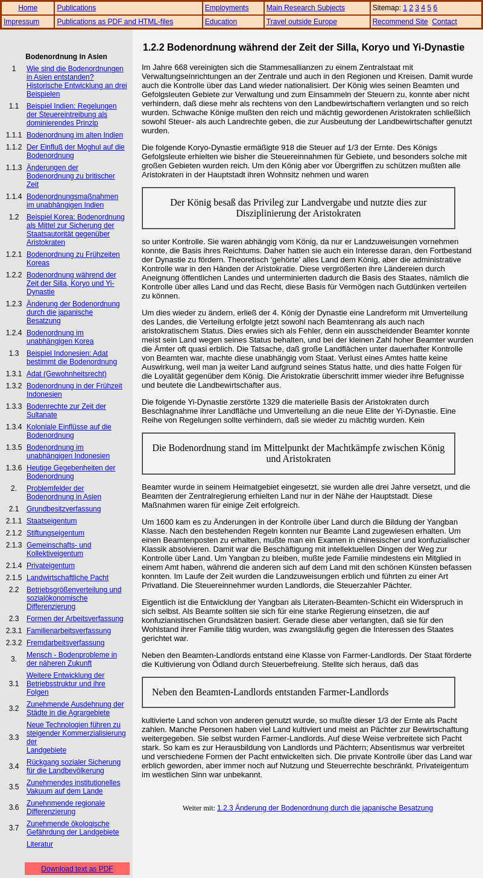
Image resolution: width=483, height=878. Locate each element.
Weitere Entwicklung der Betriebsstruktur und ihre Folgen (66, 683)
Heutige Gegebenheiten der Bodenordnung (71, 472)
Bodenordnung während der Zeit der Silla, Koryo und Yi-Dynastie (71, 283)
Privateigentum (51, 565)
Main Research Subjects (306, 8)
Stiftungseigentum (55, 533)
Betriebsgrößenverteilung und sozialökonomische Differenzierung (74, 598)
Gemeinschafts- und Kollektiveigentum (59, 549)
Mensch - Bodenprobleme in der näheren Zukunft (72, 659)
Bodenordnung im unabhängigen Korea (60, 337)
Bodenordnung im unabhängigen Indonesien (68, 451)
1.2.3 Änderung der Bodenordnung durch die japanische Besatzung (325, 808)
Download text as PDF (77, 869)
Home (27, 8)
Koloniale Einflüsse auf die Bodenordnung (69, 431)
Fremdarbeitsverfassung (65, 643)
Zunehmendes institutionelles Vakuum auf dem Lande (73, 787)
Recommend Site (400, 21)
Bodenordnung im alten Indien (75, 135)
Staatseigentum (52, 521)
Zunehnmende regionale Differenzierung (66, 807)
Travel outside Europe (302, 21)
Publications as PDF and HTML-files (115, 21)
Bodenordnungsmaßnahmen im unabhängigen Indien (72, 200)
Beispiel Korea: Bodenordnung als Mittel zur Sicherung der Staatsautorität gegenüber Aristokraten (76, 230)
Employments (227, 8)
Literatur (40, 844)
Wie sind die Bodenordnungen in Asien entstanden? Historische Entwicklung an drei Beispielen (77, 81)
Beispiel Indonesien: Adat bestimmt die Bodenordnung (72, 357)
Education (221, 21)
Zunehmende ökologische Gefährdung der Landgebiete (73, 828)
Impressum (21, 21)
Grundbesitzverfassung (64, 509)
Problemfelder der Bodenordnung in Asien (64, 492)
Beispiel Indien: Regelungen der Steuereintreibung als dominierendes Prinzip (71, 114)
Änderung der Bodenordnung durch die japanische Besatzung (73, 312)
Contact (444, 21)
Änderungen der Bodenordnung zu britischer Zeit (71, 176)
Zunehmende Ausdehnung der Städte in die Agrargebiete (75, 708)
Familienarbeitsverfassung (69, 631)
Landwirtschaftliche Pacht (68, 577)
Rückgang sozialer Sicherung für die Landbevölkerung (74, 766)
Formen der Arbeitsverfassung (75, 618)
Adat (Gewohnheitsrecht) (67, 374)
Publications (76, 8)
